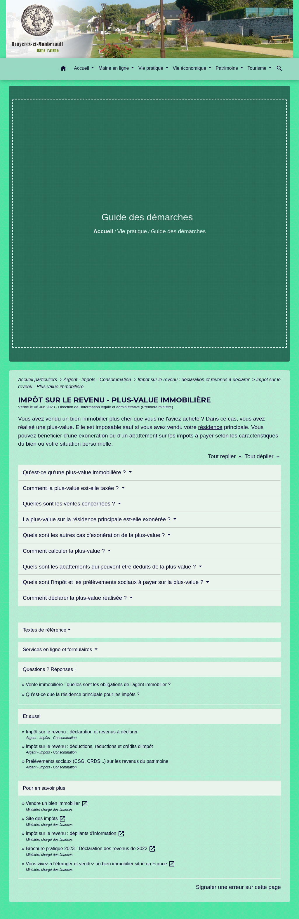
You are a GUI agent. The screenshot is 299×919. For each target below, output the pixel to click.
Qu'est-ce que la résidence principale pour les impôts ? (82, 694)
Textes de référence (44, 630)
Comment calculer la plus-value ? (64, 551)
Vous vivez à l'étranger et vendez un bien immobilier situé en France (100, 863)
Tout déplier (262, 456)
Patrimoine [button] (227, 68)
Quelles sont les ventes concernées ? (70, 504)
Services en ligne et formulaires (58, 649)
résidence (210, 427)
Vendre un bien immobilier (57, 803)
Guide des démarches (178, 231)
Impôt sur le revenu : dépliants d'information (75, 833)
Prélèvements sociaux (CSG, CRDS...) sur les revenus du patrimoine (97, 761)
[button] (63, 69)
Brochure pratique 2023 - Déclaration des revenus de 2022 (91, 848)
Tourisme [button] (258, 68)
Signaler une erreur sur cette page (238, 887)
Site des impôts (46, 818)
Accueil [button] (82, 68)
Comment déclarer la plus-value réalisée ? (75, 598)
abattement (143, 436)
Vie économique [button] (190, 68)
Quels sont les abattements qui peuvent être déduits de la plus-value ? (110, 567)
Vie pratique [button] (151, 68)
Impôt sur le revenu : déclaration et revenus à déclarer (194, 379)
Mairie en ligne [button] (114, 68)
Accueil (103, 231)
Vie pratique (132, 231)
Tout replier (226, 456)
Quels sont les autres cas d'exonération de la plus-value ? (94, 535)
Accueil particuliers (38, 379)
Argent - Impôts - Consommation (97, 379)
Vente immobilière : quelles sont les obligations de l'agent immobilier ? (98, 684)
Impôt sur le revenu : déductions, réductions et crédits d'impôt (89, 746)
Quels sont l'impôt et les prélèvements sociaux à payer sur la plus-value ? (114, 582)
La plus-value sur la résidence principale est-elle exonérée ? (97, 519)
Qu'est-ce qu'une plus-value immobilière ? (75, 472)
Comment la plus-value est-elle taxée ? (71, 488)
